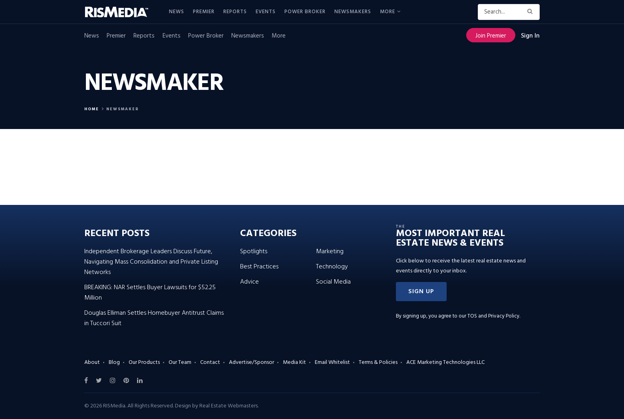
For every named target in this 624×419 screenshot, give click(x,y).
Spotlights (253, 251)
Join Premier (490, 36)
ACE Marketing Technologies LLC (445, 362)
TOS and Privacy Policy (493, 316)
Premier (204, 12)
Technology (332, 267)
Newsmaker (122, 109)
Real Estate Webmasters (228, 406)
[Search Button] (531, 12)
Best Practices (259, 267)
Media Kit (294, 362)
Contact (210, 362)
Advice (249, 282)
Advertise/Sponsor (251, 362)
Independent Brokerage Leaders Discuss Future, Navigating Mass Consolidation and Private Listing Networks (151, 262)
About (92, 362)
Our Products (144, 362)
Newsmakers (352, 12)
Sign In (530, 36)
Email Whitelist (332, 362)
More (387, 12)
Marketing (330, 251)
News (176, 12)
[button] (421, 291)
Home (91, 109)
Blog (114, 362)
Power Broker (305, 12)
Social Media (333, 282)
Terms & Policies (378, 362)
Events (266, 12)
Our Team (180, 362)
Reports (235, 12)
